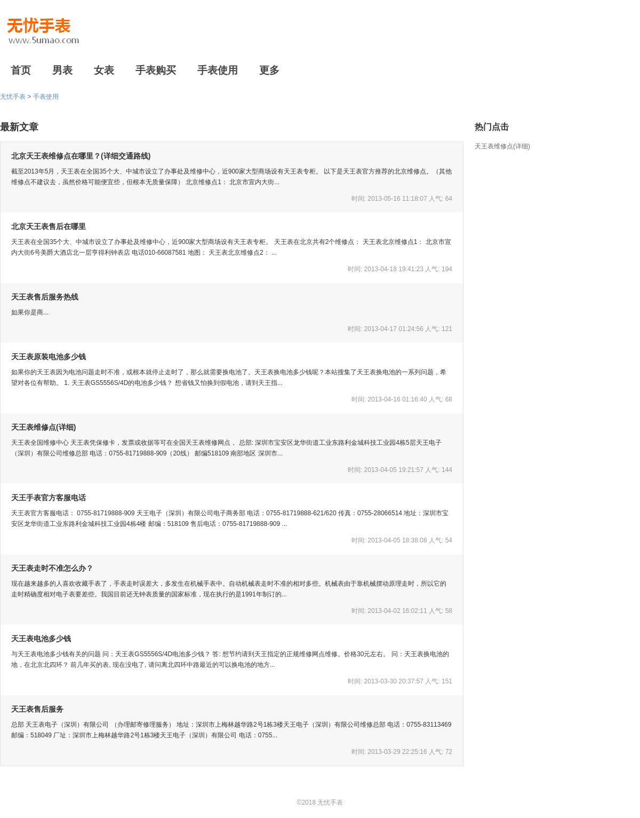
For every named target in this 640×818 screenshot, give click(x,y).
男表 (62, 70)
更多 (269, 70)
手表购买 (155, 70)
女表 (104, 70)
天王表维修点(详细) (502, 146)
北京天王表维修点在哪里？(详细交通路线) (80, 156)
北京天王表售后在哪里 (48, 226)
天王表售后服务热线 (44, 297)
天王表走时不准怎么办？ (52, 568)
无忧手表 (13, 96)
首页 (21, 70)
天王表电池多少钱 (41, 638)
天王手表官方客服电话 (48, 497)
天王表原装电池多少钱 (48, 356)
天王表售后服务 (37, 709)
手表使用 (217, 70)
